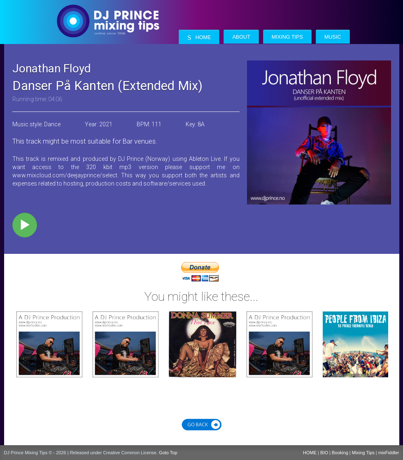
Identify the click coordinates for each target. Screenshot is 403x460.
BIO (324, 452)
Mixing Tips (287, 37)
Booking (340, 452)
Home (199, 38)
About (241, 37)
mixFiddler (388, 452)
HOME (310, 452)
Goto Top (168, 452)
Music (332, 37)
